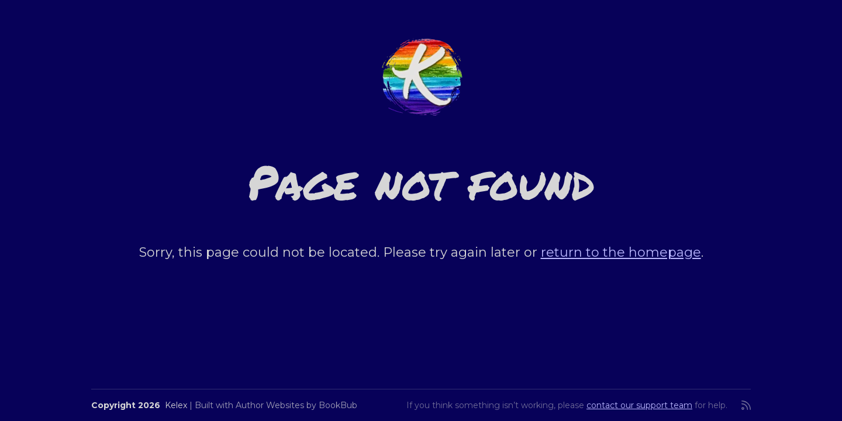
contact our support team (639, 405)
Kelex (176, 405)
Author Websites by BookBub (296, 405)
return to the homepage (621, 252)
